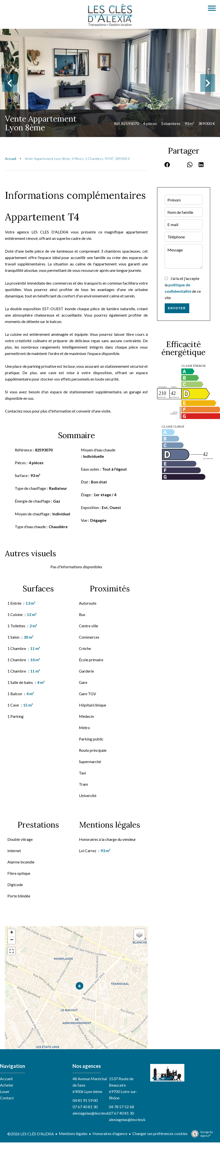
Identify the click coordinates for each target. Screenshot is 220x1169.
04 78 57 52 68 (121, 1106)
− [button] (11, 940)
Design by (201, 1134)
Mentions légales (73, 1133)
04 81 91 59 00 (85, 1100)
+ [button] (11, 933)
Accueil (10, 158)
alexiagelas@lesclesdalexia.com (99, 1113)
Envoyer (177, 308)
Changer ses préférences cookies (160, 1133)
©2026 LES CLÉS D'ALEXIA (30, 1133)
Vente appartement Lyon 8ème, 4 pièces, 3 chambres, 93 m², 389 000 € (77, 158)
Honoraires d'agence (109, 1133)
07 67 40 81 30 (85, 1106)
